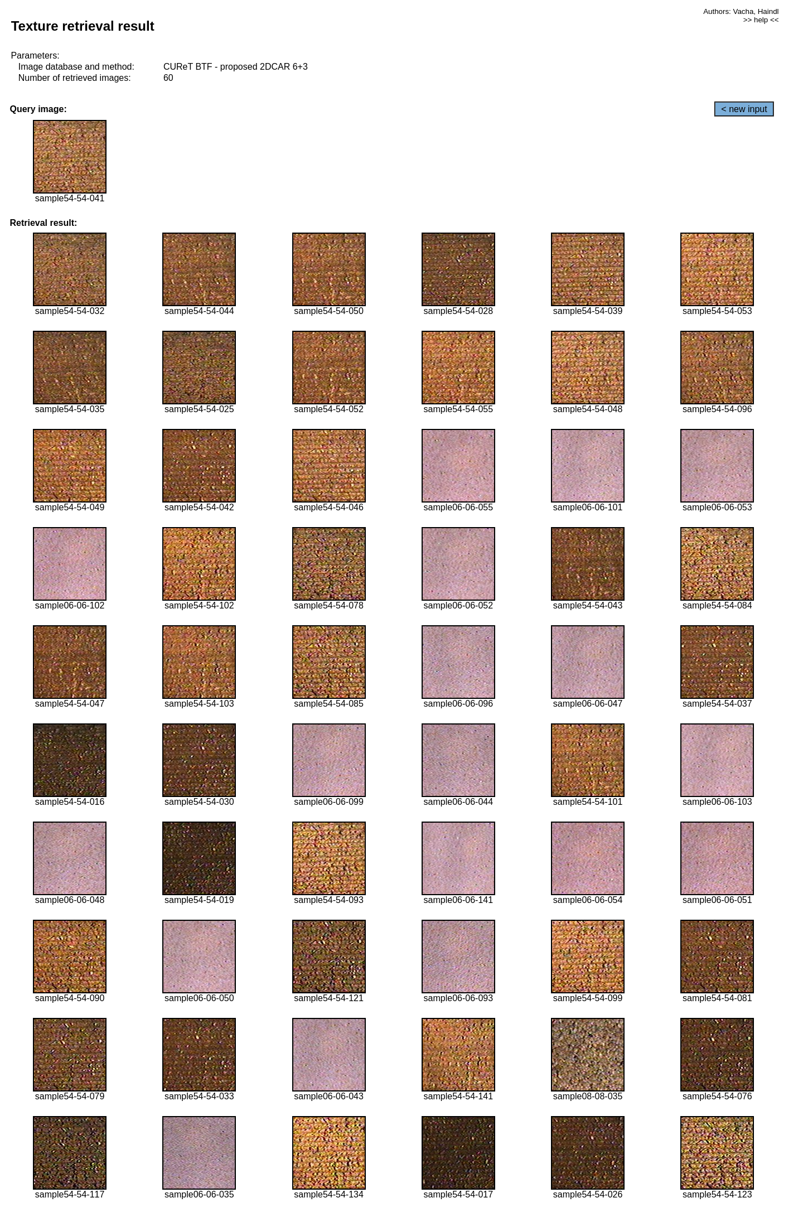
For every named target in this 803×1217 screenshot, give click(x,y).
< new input (744, 109)
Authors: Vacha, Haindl (740, 11)
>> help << (761, 20)
